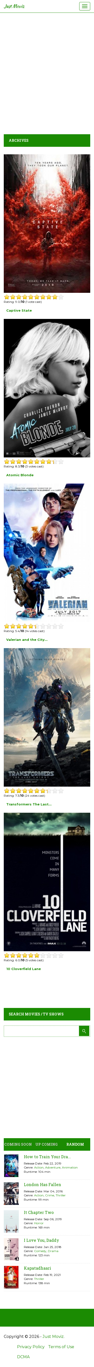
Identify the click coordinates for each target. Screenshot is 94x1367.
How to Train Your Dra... (47, 1156)
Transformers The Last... (29, 804)
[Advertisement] (47, 72)
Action (39, 1167)
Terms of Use (61, 1346)
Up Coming (46, 1144)
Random (75, 1144)
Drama (53, 1251)
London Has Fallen (42, 1184)
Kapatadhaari (37, 1268)
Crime (49, 1195)
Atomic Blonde (20, 475)
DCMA (23, 1356)
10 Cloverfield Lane (23, 969)
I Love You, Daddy (41, 1240)
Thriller (61, 1195)
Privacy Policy (31, 1346)
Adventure (52, 1167)
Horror (39, 1223)
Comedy (40, 1251)
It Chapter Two (39, 1212)
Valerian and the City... (27, 640)
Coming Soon (18, 1144)
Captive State (19, 310)
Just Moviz (14, 6)
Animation (70, 1167)
